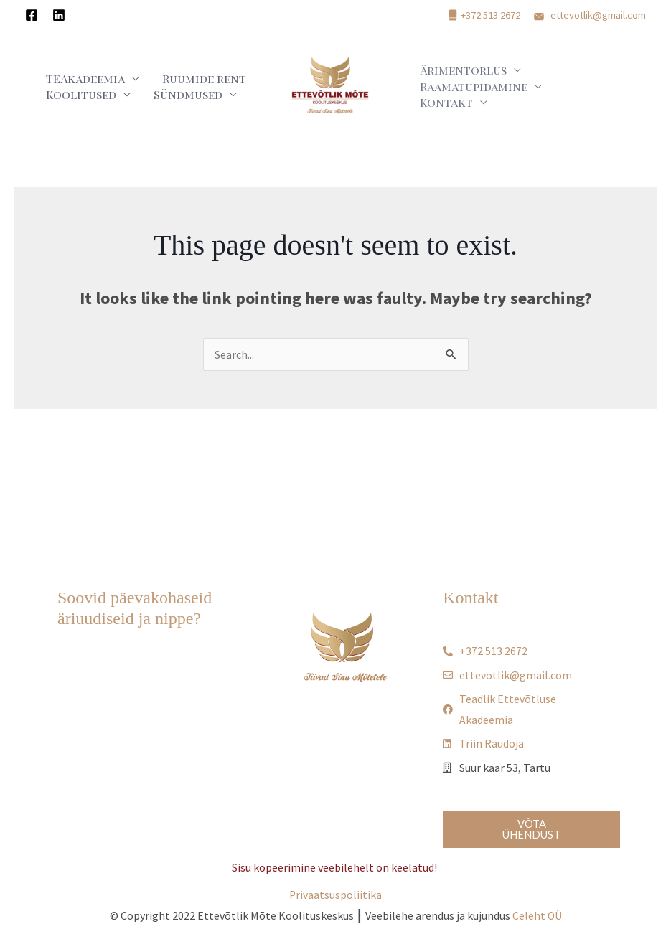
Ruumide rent (185, 72)
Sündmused (168, 97)
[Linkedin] (58, 15)
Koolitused (74, 97)
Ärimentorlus (456, 72)
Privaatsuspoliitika (336, 896)
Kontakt (572, 97)
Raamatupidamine (467, 97)
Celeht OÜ (537, 917)
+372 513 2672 (490, 15)
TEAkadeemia (78, 72)
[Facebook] (31, 15)
